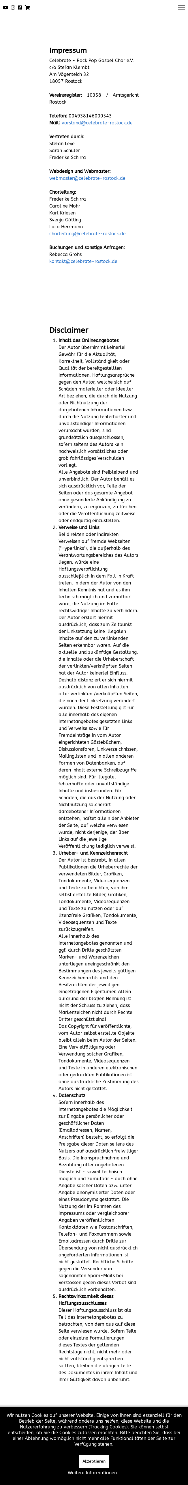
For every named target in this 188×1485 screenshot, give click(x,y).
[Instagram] (13, 7)
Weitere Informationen (92, 1472)
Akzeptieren (94, 1461)
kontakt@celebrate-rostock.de (83, 261)
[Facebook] (20, 7)
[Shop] (27, 7)
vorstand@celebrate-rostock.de (97, 123)
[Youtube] (5, 7)
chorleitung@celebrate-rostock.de (87, 233)
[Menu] (181, 8)
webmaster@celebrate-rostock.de (87, 178)
